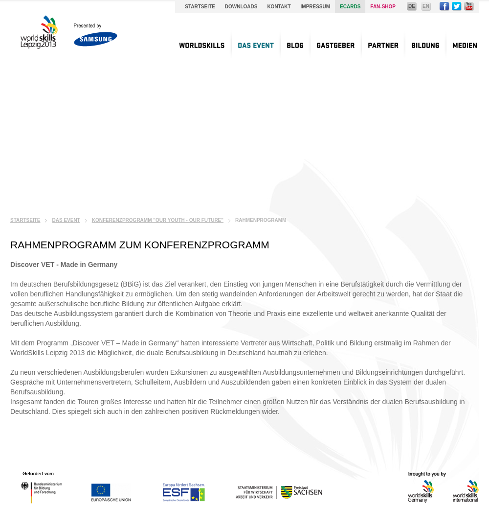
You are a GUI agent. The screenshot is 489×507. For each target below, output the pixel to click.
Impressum (316, 6)
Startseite (200, 6)
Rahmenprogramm (260, 220)
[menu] (323, 44)
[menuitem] (202, 44)
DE (411, 6)
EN (425, 6)
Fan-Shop (383, 6)
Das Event (66, 220)
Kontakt (278, 6)
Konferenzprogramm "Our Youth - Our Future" (157, 220)
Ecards (350, 6)
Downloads (241, 6)
